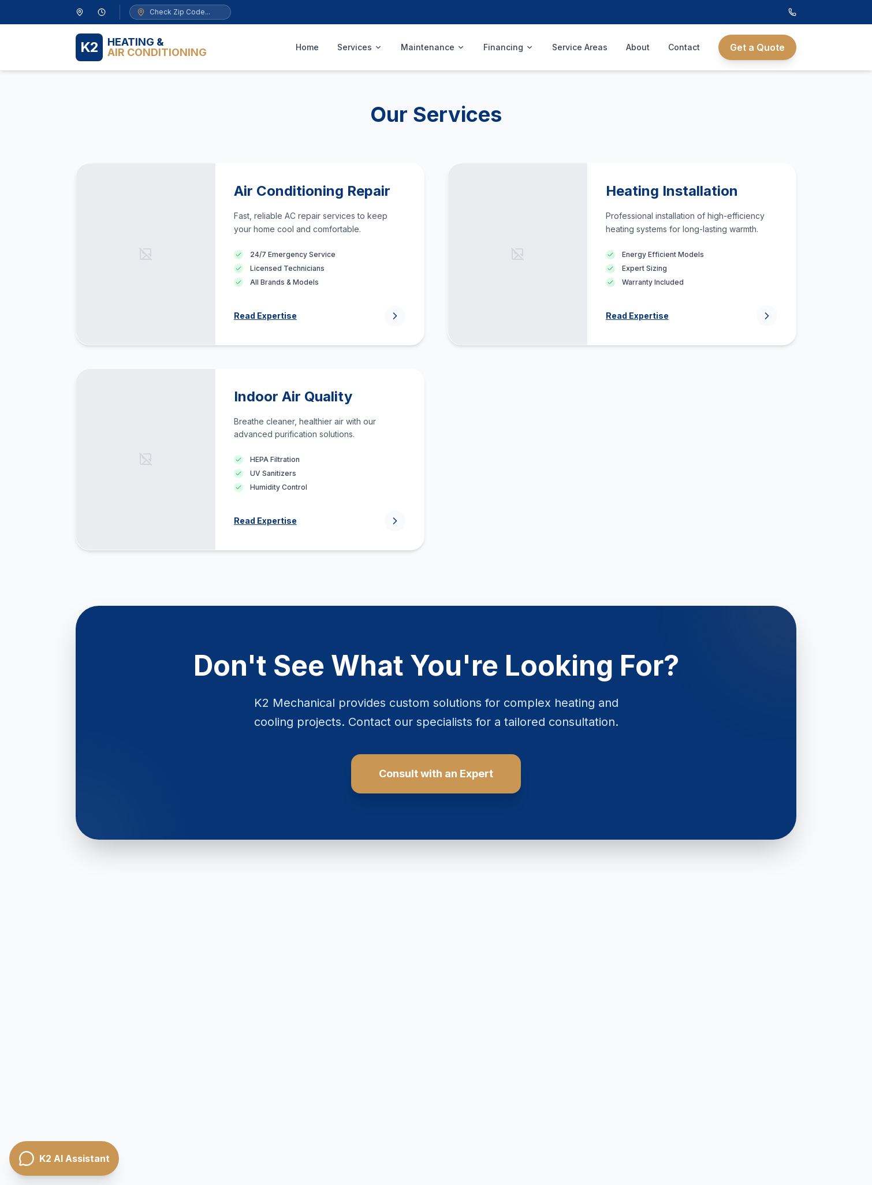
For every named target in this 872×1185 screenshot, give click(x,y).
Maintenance (433, 47)
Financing (508, 47)
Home (307, 47)
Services (359, 47)
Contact (684, 47)
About (638, 47)
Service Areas (580, 47)
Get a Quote (757, 47)
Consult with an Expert (436, 773)
